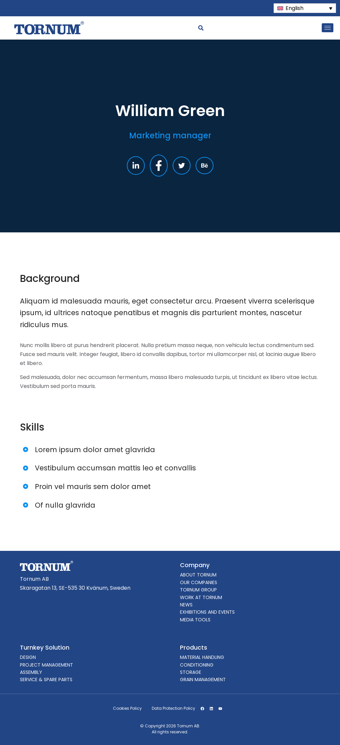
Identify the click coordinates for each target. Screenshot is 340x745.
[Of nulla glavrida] (26, 505)
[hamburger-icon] (327, 27)
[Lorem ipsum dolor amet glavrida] (26, 449)
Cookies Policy (127, 708)
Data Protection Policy (173, 708)
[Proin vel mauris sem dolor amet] (26, 486)
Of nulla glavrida (65, 505)
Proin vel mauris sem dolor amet (93, 486)
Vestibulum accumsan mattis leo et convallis (115, 468)
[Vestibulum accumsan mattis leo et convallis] (26, 468)
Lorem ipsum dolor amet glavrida (95, 449)
